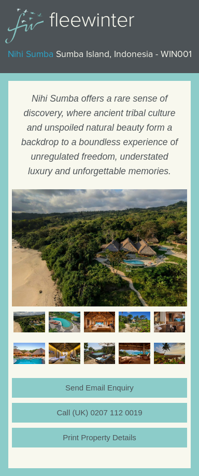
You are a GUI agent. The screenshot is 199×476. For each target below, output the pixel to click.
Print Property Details (99, 437)
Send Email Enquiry (99, 387)
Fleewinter (92, 20)
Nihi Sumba (30, 54)
